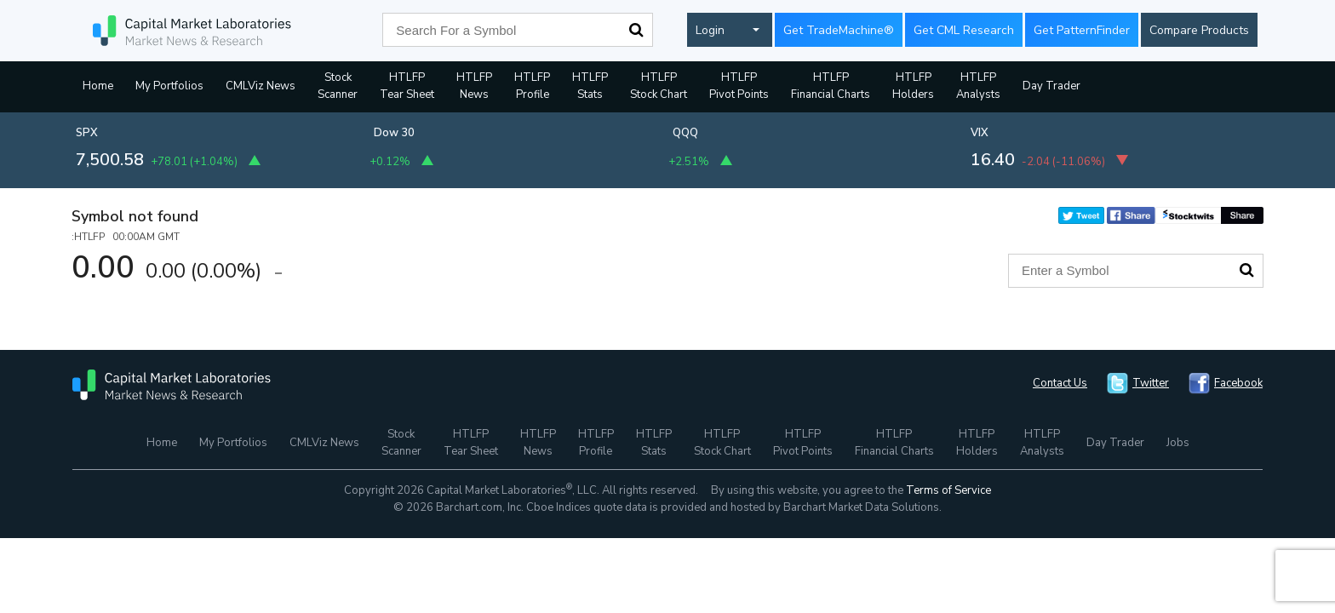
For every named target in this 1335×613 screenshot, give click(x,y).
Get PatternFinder (1082, 30)
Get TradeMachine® (838, 30)
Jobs (1177, 442)
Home (98, 86)
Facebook (1238, 383)
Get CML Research (964, 30)
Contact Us (1060, 383)
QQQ (685, 132)
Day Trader (1051, 86)
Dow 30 (394, 132)
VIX (979, 132)
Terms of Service (948, 490)
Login (710, 30)
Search (636, 30)
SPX (87, 132)
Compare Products (1199, 30)
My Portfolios (169, 86)
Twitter (1150, 383)
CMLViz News (260, 86)
